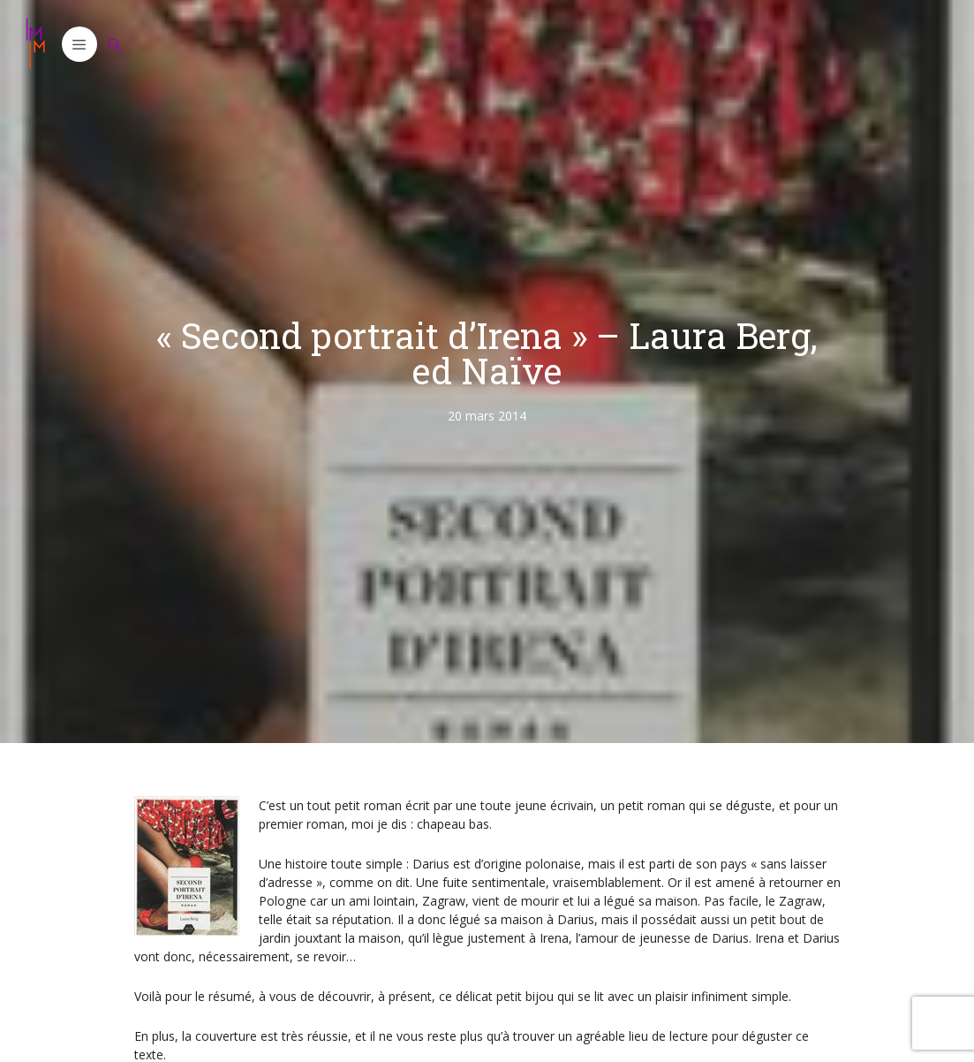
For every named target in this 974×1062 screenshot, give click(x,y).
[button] (79, 44)
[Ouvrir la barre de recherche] (114, 44)
